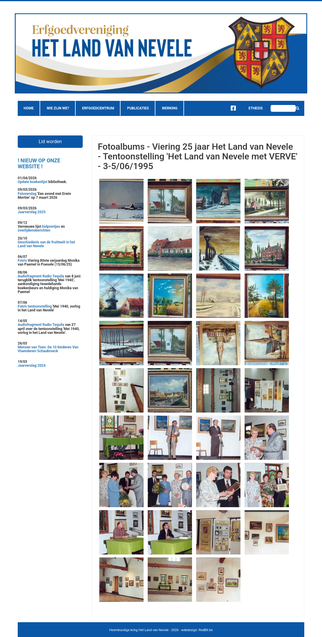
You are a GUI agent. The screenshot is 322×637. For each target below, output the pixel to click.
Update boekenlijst (33, 182)
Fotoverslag (27, 194)
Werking (170, 108)
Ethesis (251, 108)
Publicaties (138, 108)
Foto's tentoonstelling (35, 306)
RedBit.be (206, 630)
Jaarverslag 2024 (31, 365)
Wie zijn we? (58, 108)
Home (29, 108)
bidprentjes (51, 226)
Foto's (23, 260)
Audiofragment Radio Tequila (41, 276)
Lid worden (50, 141)
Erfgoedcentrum (98, 108)
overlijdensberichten (34, 230)
